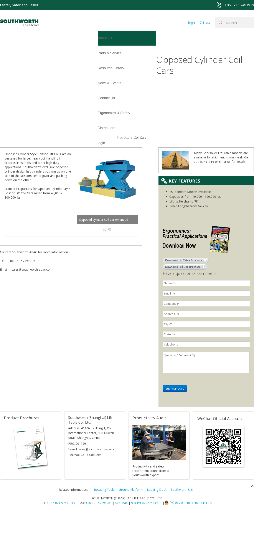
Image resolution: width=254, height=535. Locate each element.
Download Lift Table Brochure (183, 283)
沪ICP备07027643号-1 (146, 525)
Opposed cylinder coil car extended (122, 144)
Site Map (121, 525)
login (3, 68)
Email (222, 184)
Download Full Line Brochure (183, 289)
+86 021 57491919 (62, 525)
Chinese (205, 22)
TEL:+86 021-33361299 (84, 477)
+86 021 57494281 (99, 525)
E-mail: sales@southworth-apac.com (93, 471)
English (192, 22)
